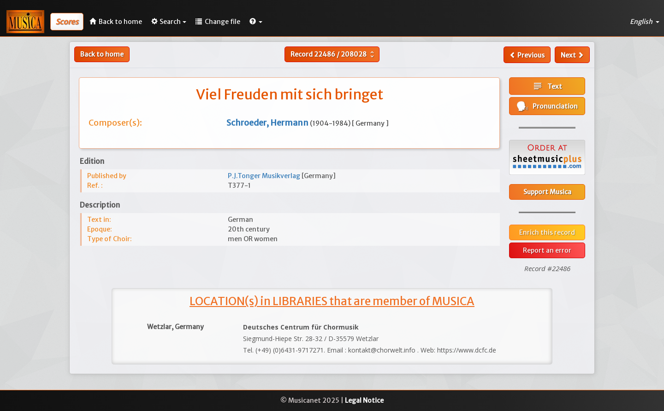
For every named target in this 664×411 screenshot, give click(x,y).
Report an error (547, 250)
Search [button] (168, 21)
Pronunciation (547, 106)
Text (547, 86)
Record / (333, 54)
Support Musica (547, 192)
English (644, 21)
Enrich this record (547, 232)
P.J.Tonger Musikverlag (265, 176)
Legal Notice (364, 400)
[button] (256, 21)
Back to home (102, 54)
